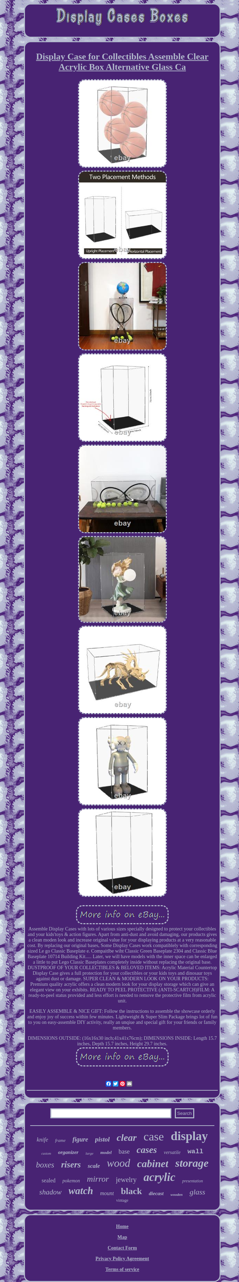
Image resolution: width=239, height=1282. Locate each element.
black (131, 1191)
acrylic (160, 1177)
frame (60, 1140)
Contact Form (122, 1248)
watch (81, 1190)
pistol (102, 1139)
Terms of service (122, 1269)
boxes (45, 1165)
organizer (68, 1152)
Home (122, 1226)
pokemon (71, 1180)
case (154, 1136)
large (89, 1153)
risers (71, 1164)
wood (118, 1163)
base (124, 1151)
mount (107, 1193)
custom (46, 1153)
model (106, 1152)
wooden (177, 1194)
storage (191, 1163)
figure (80, 1139)
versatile (172, 1152)
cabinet (152, 1163)
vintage (122, 1200)
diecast (156, 1193)
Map (122, 1237)
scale (94, 1166)
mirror (98, 1178)
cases (147, 1150)
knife (42, 1139)
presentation (192, 1181)
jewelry (126, 1179)
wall (195, 1151)
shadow (50, 1192)
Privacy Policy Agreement (122, 1258)
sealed (49, 1180)
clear (127, 1137)
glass (197, 1192)
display (189, 1136)
